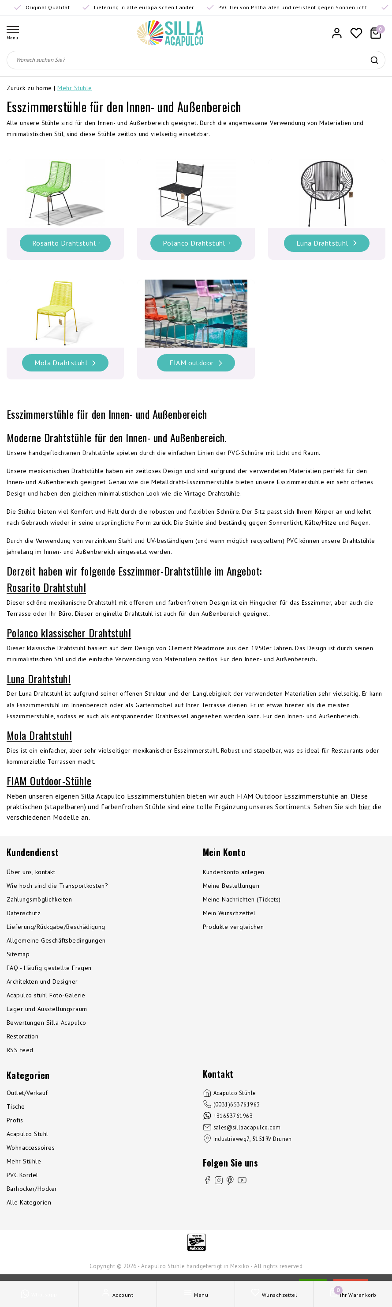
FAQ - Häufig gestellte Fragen (49, 968)
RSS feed (20, 1050)
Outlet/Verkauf (27, 1093)
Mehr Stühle (74, 88)
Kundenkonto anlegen (234, 872)
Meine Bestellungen (231, 886)
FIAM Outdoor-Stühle (49, 780)
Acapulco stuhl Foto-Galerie (46, 995)
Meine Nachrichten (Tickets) (242, 899)
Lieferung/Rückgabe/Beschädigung (56, 927)
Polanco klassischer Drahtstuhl (69, 632)
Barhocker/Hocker (32, 1189)
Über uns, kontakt (31, 872)
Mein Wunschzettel (229, 913)
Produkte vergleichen (233, 927)
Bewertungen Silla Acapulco (46, 1023)
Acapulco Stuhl (28, 1134)
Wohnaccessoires (31, 1148)
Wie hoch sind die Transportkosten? (57, 886)
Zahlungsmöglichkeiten (39, 899)
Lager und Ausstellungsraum (47, 1009)
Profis (15, 1120)
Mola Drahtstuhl (39, 735)
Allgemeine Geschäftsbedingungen (56, 940)
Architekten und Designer (42, 981)
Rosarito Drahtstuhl (46, 587)
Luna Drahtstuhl (39, 678)
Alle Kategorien (29, 1202)
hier (364, 806)
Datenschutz (24, 913)
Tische (16, 1106)
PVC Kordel (22, 1175)
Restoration (22, 1036)
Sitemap (18, 954)
